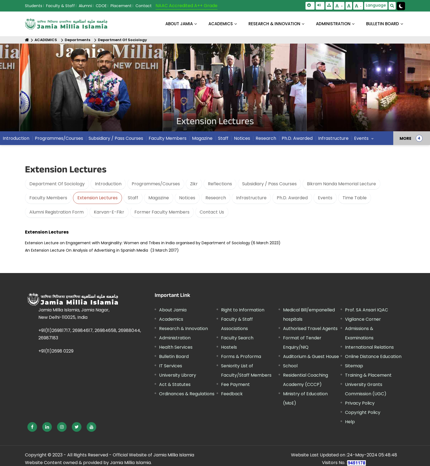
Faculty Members (167, 140)
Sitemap (354, 366)
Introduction (16, 140)
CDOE (101, 5)
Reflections (220, 184)
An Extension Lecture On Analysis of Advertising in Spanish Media (86, 250)
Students (33, 5)
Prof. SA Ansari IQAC (366, 310)
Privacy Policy (360, 403)
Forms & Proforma (241, 356)
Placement (121, 5)
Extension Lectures (97, 198)
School (290, 366)
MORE (405, 140)
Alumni (85, 5)
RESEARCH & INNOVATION (274, 24)
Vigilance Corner (363, 319)
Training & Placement (368, 375)
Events (361, 140)
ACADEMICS (220, 24)
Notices (242, 140)
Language (376, 5)
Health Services (176, 347)
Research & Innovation (183, 328)
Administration (175, 338)
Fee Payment (235, 384)
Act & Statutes (175, 384)
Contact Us (212, 212)
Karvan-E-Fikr (109, 212)
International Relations (369, 347)
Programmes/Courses (59, 140)
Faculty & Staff (60, 5)
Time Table (355, 198)
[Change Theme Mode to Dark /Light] (401, 6)
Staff (223, 140)
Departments (77, 39)
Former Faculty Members (161, 212)
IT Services (170, 366)
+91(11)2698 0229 (55, 351)
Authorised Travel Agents (310, 328)
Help (350, 422)
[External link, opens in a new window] (32, 427)
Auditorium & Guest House (311, 356)
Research (266, 140)
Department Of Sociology (122, 39)
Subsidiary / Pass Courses (116, 140)
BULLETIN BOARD (382, 24)
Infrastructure (333, 140)
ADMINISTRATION (333, 24)
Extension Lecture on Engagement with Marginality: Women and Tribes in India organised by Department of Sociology (137, 243)
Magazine (202, 140)
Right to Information (242, 310)
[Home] (27, 40)
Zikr (194, 184)
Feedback (232, 394)
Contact (143, 5)
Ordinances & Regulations (186, 394)
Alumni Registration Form (56, 212)
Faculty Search (237, 338)
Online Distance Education (373, 356)
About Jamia (179, 24)
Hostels (229, 347)
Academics (171, 319)
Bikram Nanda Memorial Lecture (341, 184)
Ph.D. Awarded (297, 140)
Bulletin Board (174, 356)
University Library (177, 375)
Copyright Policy (362, 412)
